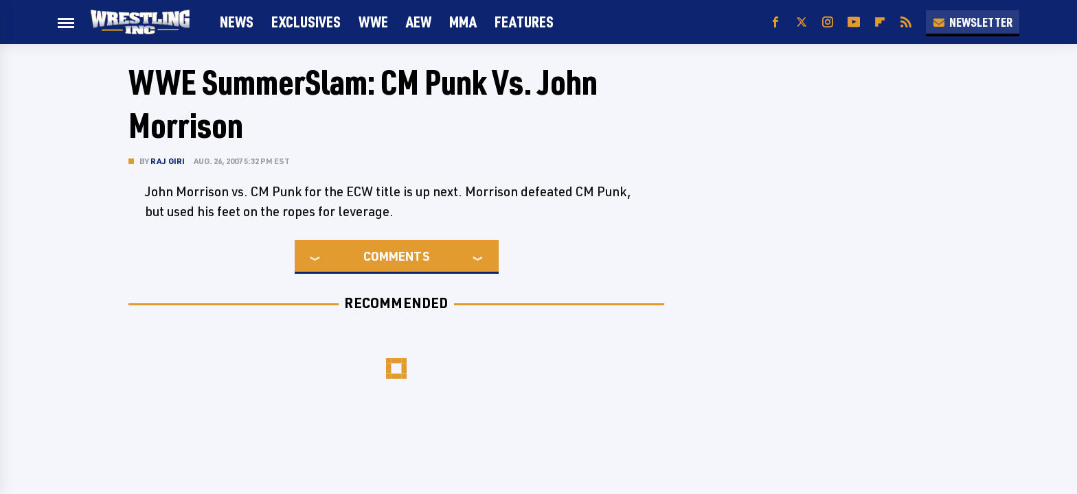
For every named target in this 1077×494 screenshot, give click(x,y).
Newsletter (972, 22)
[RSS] (906, 22)
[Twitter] (801, 22)
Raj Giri (167, 161)
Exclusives (306, 21)
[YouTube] (854, 22)
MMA (463, 21)
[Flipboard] (880, 22)
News (236, 21)
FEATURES (524, 21)
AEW (418, 21)
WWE (373, 21)
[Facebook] (775, 22)
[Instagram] (827, 22)
